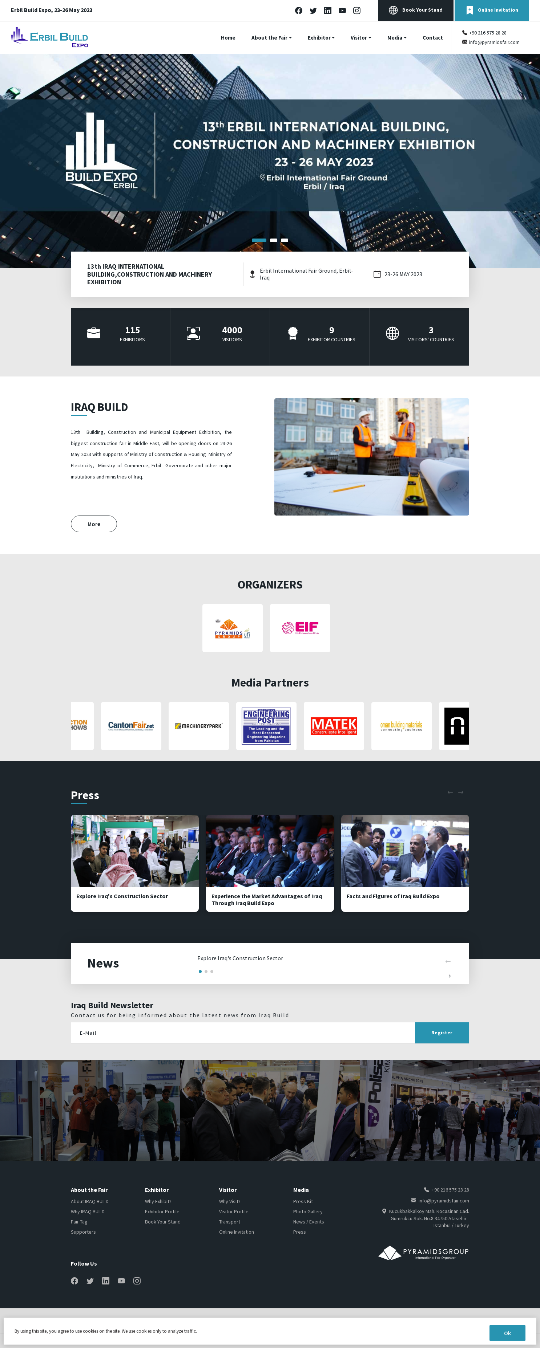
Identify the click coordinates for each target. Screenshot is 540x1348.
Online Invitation (492, 10)
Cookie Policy (454, 1321)
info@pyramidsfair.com (494, 42)
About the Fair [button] (269, 37)
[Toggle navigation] (535, 37)
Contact (433, 37)
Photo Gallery (308, 1211)
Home (228, 37)
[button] (259, 240)
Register (441, 1032)
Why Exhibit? (158, 1201)
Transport (229, 1221)
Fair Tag (79, 1221)
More (94, 524)
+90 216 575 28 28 (488, 32)
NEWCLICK (107, 1340)
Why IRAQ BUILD (88, 1211)
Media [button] (394, 37)
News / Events (308, 1221)
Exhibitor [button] (319, 37)
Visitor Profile (234, 1211)
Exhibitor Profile (162, 1211)
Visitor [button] (359, 37)
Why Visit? (230, 1201)
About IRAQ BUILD (90, 1201)
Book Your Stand (416, 10)
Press (299, 1232)
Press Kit (303, 1201)
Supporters (83, 1232)
